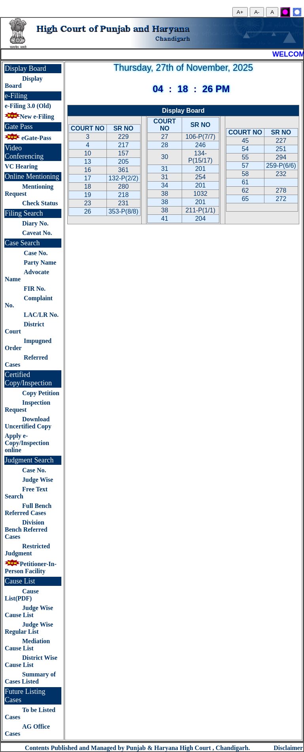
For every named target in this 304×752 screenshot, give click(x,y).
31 (164, 168)
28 (164, 145)
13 (87, 161)
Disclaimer (288, 747)
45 (245, 140)
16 (87, 170)
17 (87, 178)
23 (87, 203)
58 (245, 173)
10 (87, 153)
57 (245, 165)
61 (245, 182)
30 (164, 156)
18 (87, 186)
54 (245, 149)
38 (164, 193)
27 (164, 136)
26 (87, 211)
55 (245, 157)
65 (245, 198)
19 (87, 194)
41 (164, 218)
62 (245, 190)
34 (164, 185)
